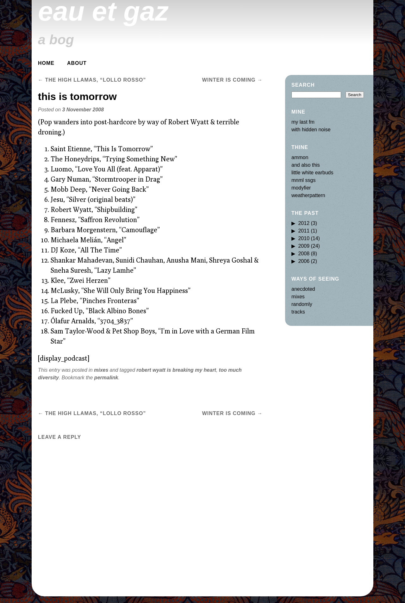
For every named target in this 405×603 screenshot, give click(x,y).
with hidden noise (311, 129)
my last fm (303, 122)
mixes (101, 370)
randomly (301, 304)
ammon (299, 157)
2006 (303, 261)
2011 (303, 230)
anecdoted (303, 289)
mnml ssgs (303, 180)
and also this (305, 165)
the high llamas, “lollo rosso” (92, 80)
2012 (303, 223)
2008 (303, 253)
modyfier (301, 187)
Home (46, 63)
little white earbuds (312, 172)
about (77, 63)
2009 (303, 246)
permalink (106, 377)
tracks (298, 311)
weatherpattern (308, 195)
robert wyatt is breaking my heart (176, 370)
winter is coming (232, 80)
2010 (303, 238)
